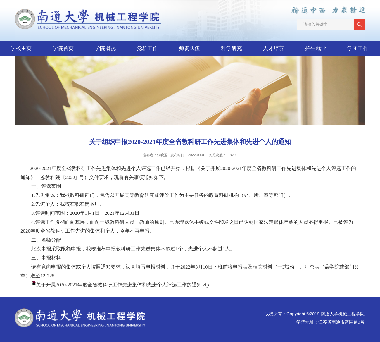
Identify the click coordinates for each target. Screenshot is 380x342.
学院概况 (105, 48)
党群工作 (147, 48)
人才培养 (273, 48)
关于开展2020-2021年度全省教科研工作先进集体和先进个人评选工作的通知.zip (122, 285)
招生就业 (315, 48)
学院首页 (63, 48)
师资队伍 (189, 48)
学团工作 (357, 48)
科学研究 (231, 48)
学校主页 (21, 48)
